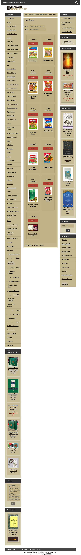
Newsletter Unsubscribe (65, 283)
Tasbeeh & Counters (10, 299)
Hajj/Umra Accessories (11, 262)
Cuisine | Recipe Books (11, 216)
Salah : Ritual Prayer (12, 49)
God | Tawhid (10, 18)
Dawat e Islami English (11, 128)
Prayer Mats (13, 295)
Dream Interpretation (13, 211)
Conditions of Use (67, 255)
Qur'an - (9, 22)
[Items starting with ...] (37, 26)
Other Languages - (12, 119)
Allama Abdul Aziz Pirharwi (13, 498)
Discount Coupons (67, 279)
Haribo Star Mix (48, 131)
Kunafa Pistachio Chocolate (33, 205)
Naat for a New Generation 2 (13, 465)
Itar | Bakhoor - (11, 330)
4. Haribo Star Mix (67, 32)
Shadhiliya (10, 168)
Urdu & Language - (12, 108)
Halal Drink (13, 314)
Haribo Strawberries (32, 168)
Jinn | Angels (10, 92)
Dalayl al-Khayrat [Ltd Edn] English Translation (13, 428)
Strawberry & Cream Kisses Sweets (48, 199)
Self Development (12, 137)
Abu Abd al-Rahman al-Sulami (13, 487)
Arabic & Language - (12, 104)
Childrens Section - (12, 228)
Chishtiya (9, 153)
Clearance (9, 341)
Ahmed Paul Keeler (13, 490)
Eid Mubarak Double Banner (13, 407)
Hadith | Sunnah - (11, 26)
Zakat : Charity (11, 61)
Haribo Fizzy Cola (48, 60)
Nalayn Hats (10, 246)
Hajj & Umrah (10, 57)
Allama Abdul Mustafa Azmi (13, 499)
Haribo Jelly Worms (33, 133)
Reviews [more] (11, 510)
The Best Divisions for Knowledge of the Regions (68, 150)
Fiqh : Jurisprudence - (13, 45)
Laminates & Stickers (11, 272)
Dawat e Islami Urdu (12, 133)
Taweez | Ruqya (11, 96)
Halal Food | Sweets (41, 14)
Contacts (32, 549)
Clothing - (9, 242)
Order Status (65, 267)
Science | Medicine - (12, 195)
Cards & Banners (11, 333)
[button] (76, 3)
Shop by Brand (66, 244)
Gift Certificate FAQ (67, 275)
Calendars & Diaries (12, 207)
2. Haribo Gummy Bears (66, 23)
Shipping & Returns (67, 248)
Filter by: (26, 26)
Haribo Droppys (32, 61)
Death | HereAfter (12, 88)
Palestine (9, 180)
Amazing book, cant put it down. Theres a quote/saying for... (13, 525)
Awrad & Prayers (11, 80)
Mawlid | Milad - (11, 69)
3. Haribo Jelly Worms (68, 28)
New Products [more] (12, 351)
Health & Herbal (13, 267)
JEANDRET (48, 554)
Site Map (64, 271)
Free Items (10, 345)
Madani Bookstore (39, 552)
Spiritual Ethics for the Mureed (68, 175)
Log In (22, 2)
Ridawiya (9, 164)
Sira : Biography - (11, 30)
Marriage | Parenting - (13, 225)
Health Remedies (11, 199)
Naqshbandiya (11, 160)
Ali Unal (13, 493)
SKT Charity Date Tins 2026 (13, 447)
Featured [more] (66, 108)
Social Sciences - (11, 188)
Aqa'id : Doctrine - (12, 34)
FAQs (38, 549)
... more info (33, 39)
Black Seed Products (13, 326)
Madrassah (13, 277)
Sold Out (32, 44)
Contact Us (65, 263)
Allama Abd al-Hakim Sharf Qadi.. (13, 496)
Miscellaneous (13, 281)
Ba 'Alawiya (10, 149)
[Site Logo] (17, 8)
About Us (64, 240)
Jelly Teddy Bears (48, 167)
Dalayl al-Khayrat (11, 73)
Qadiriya (9, 156)
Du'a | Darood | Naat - (13, 84)
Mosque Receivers (13, 291)
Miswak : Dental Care (12, 286)
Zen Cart (54, 552)
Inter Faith (10, 184)
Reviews (24, 549)
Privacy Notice (66, 251)
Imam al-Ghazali (11, 172)
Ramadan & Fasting (12, 53)
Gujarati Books (11, 112)
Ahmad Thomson (13, 488)
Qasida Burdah (11, 77)
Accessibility (65, 259)
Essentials (32, 14)
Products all (16, 549)
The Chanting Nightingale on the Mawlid (68, 201)
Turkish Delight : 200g (32, 234)
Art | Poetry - (10, 203)
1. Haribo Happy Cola (67, 18)
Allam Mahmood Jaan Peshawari (13, 495)
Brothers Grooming (13, 254)
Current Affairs (11, 176)
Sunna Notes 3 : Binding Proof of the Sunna (68, 123)
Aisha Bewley (13, 491)
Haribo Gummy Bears (33, 97)
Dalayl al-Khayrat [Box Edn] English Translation (13, 365)
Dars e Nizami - (11, 100)
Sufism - (9, 141)
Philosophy (10, 41)
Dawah (9, 123)
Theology (9, 38)
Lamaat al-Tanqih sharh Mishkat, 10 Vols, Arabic (68, 89)
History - (9, 192)
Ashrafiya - (10, 145)
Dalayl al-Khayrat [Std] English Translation (13, 388)
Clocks (13, 258)
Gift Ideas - (10, 337)
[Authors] (13, 492)
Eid (8, 65)
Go (13, 504)
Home (16, 2)
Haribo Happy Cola (48, 94)
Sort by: (26, 29)
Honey (13, 322)
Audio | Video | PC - (12, 238)
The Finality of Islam (68, 63)
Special (8, 549)
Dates (13, 310)
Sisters (9, 221)
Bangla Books (11, 116)
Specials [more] (66, 48)
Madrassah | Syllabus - (10, 233)
